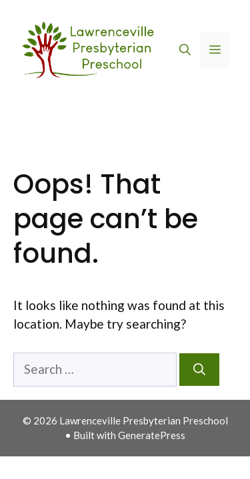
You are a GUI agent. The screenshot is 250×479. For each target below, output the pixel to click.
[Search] (199, 369)
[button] (185, 50)
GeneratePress (151, 435)
